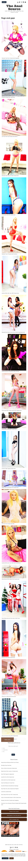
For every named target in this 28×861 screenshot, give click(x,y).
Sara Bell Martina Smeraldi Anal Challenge (9, 785)
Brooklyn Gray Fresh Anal (6, 765)
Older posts (7, 739)
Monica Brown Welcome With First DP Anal (10, 762)
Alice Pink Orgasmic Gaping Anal (7, 774)
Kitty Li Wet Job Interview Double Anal (9, 768)
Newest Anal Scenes (14, 811)
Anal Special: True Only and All (14, 815)
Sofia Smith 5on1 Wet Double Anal (8, 779)
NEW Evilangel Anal (14, 819)
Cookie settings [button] (5, 858)
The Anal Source (14, 7)
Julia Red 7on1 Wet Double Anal (7, 777)
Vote (13, 754)
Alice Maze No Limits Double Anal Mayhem (10, 788)
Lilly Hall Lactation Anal (6, 791)
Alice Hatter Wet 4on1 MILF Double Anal (9, 794)
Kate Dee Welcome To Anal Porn (7, 782)
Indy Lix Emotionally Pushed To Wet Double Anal (11, 797)
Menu (4, 2)
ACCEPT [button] (11, 858)
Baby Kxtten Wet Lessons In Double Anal (9, 771)
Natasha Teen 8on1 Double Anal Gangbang (10, 800)
